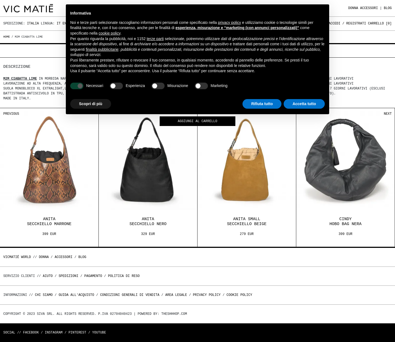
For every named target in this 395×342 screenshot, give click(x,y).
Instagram (54, 332)
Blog (388, 8)
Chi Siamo (44, 295)
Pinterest (77, 332)
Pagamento (93, 276)
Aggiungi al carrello (197, 121)
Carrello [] (380, 23)
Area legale (176, 295)
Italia (33, 23)
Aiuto (48, 276)
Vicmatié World (17, 257)
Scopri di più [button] (90, 104)
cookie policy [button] (109, 33)
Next (388, 113)
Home (7, 37)
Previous (11, 113)
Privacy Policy (207, 295)
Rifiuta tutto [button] (262, 104)
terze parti (155, 39)
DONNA (353, 8)
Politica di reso (124, 276)
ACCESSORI (369, 8)
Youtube (99, 332)
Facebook (31, 332)
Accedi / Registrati (347, 23)
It (58, 23)
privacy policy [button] (229, 22)
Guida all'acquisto (76, 295)
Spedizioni (68, 276)
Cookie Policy (239, 295)
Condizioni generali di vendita (129, 295)
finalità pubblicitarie (102, 49)
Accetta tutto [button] (304, 104)
